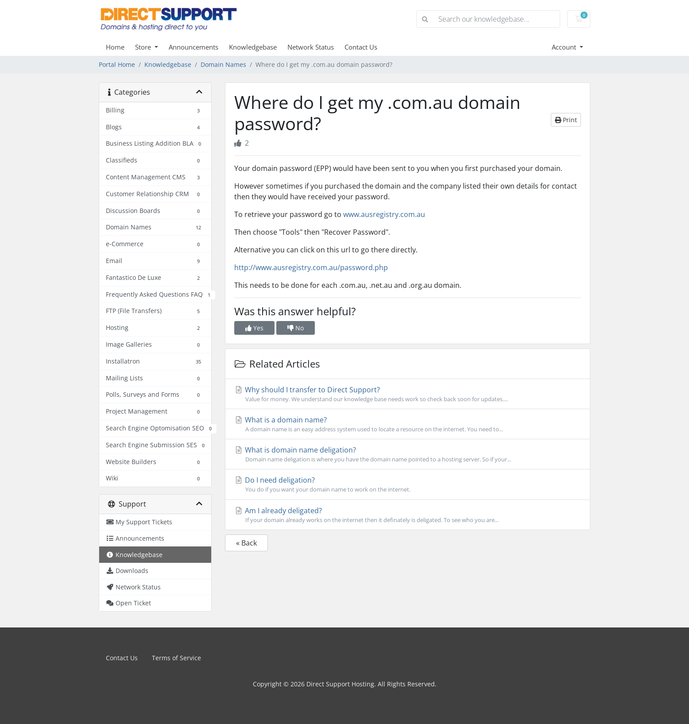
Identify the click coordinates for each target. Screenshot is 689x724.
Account (565, 47)
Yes (254, 328)
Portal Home (117, 64)
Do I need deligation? (407, 484)
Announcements (193, 47)
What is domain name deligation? (407, 454)
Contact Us (360, 47)
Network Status (310, 47)
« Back (246, 543)
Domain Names (223, 64)
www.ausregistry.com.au (384, 214)
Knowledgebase (253, 47)
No (295, 328)
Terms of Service (176, 658)
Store (144, 47)
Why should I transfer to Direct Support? (407, 394)
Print (566, 120)
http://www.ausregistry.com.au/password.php (311, 267)
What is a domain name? (407, 424)
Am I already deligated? (407, 515)
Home (115, 47)
